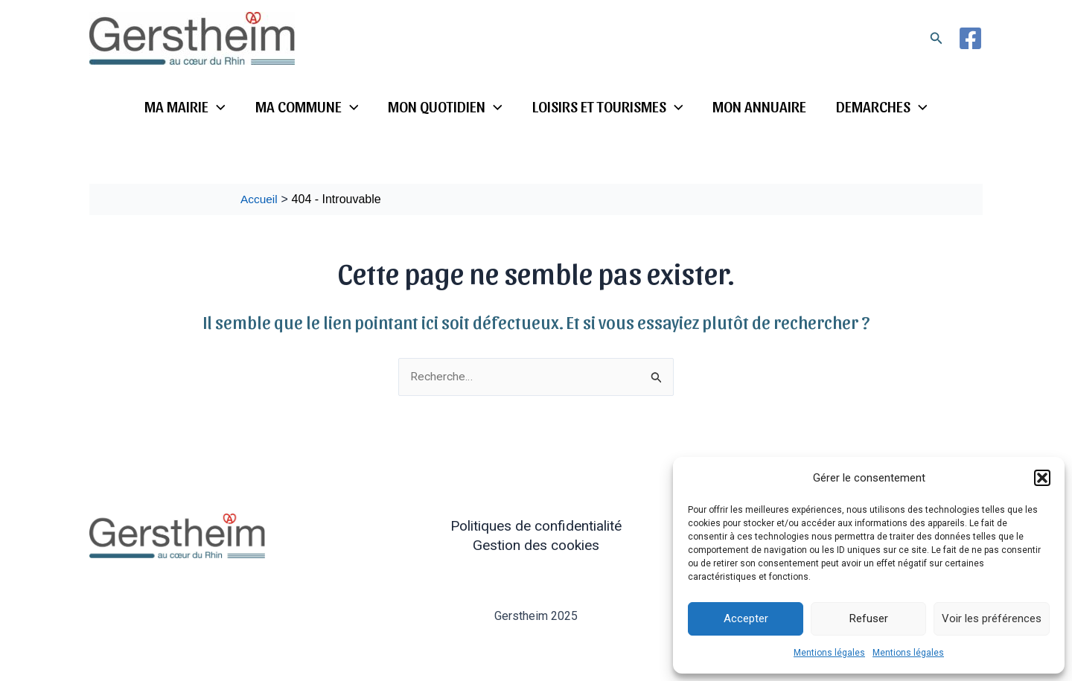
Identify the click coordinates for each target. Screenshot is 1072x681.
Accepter (746, 618)
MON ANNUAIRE (761, 106)
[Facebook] (970, 38)
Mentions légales (829, 653)
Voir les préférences (991, 618)
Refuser (868, 618)
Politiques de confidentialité (536, 526)
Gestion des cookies (535, 545)
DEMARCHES (885, 106)
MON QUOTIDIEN (444, 106)
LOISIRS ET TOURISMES (608, 106)
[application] (213, 106)
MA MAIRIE (181, 106)
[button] (1042, 477)
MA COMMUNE (305, 106)
